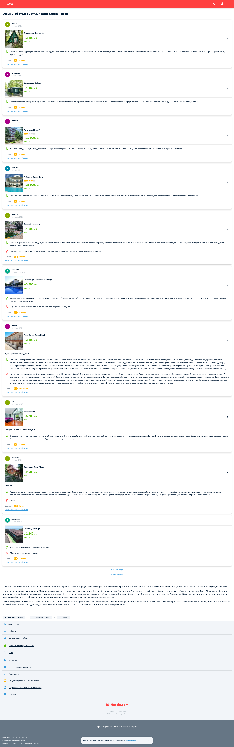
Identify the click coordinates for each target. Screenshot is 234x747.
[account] (222, 4)
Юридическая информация (13, 740)
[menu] (230, 4)
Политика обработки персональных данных (20, 743)
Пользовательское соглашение (15, 737)
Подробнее (131, 740)
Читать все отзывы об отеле (16, 64)
